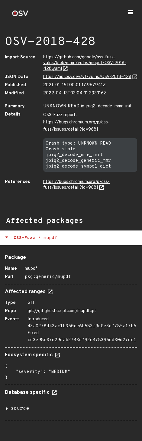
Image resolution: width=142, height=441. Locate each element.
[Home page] (20, 15)
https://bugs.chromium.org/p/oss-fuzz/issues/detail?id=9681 (76, 185)
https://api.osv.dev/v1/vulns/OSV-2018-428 (87, 77)
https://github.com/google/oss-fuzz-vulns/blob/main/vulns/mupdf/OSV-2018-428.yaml (84, 63)
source (20, 409)
